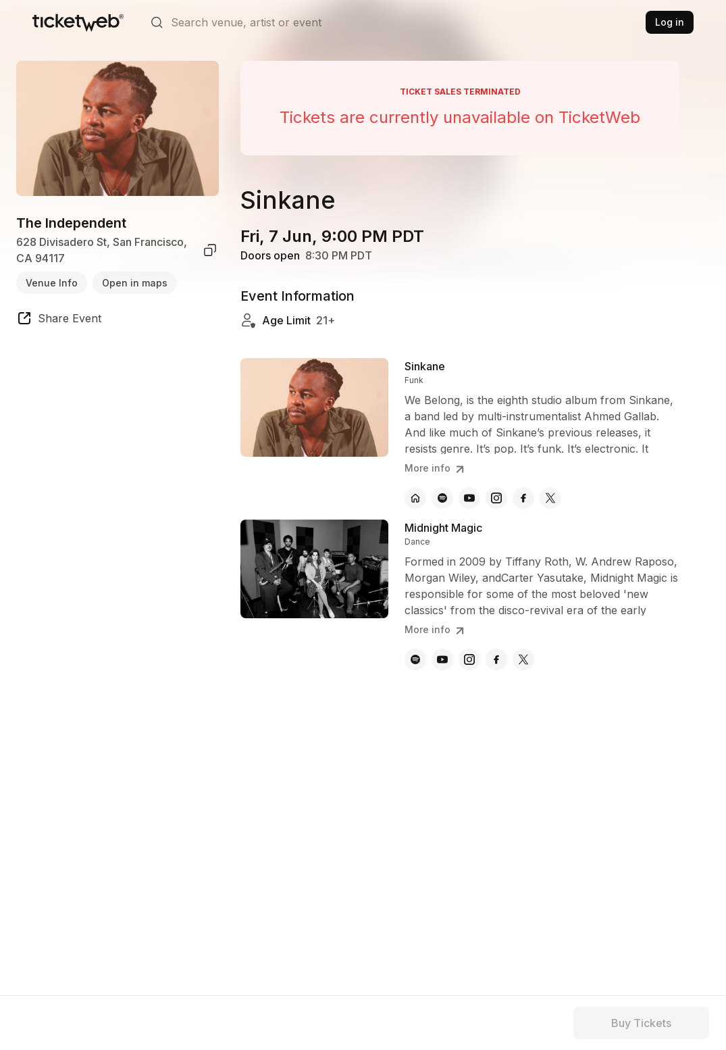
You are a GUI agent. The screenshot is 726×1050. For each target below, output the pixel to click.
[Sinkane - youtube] (469, 498)
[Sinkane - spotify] (442, 498)
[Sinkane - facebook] (523, 498)
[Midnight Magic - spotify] (415, 659)
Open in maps (134, 283)
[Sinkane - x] (550, 498)
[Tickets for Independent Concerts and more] (78, 22)
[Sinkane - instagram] (496, 498)
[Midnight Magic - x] (523, 659)
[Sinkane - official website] (415, 498)
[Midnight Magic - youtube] (442, 659)
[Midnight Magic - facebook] (496, 659)
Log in (669, 22)
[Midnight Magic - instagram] (469, 659)
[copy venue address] (210, 250)
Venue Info (52, 283)
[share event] (58, 320)
